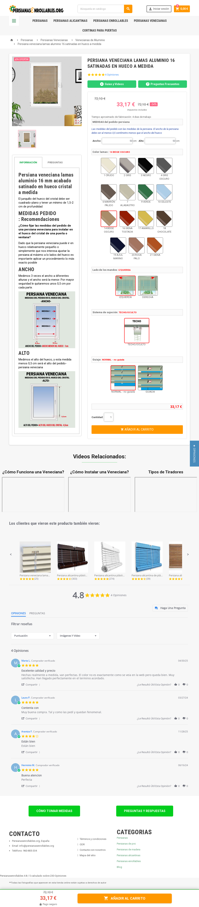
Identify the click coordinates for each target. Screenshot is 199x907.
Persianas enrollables (129, 861)
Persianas (40, 21)
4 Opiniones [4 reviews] (112, 74)
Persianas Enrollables (110, 21)
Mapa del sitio (88, 855)
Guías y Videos (112, 84)
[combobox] (32, 635)
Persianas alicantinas (128, 855)
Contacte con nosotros (93, 849)
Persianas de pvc (126, 843)
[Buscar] (105, 9)
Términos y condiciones (93, 839)
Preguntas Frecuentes (162, 84)
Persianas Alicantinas (70, 21)
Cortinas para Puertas (99, 30)
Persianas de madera (128, 849)
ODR (82, 844)
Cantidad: (97, 417)
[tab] (46, 162)
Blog (119, 867)
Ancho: (97, 140)
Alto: (141, 140)
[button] (11, 554)
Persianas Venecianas (150, 21)
